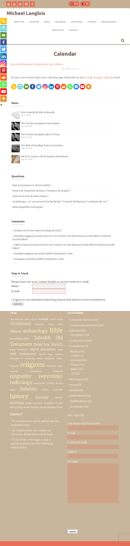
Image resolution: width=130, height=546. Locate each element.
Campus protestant (34, 403)
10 (63, 68)
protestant (58, 389)
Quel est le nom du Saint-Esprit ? (30, 196)
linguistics (51, 407)
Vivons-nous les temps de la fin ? (44, 230)
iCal (86, 77)
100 (69, 68)
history (19, 396)
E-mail (16, 291)
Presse (74, 384)
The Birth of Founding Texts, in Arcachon (42, 145)
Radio (74, 369)
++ (76, 69)
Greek (26, 407)
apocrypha (16, 407)
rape (12, 319)
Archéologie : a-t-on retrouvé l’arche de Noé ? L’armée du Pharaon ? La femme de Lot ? (60, 201)
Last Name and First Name (83, 423)
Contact (73, 30)
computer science (44, 383)
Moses (40, 358)
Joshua (45, 389)
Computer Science (81, 319)
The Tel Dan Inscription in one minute (40, 123)
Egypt (12, 389)
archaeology (35, 331)
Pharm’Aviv (23, 349)
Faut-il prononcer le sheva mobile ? (31, 185)
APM (60, 324)
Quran (34, 319)
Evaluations (77, 346)
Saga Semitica (55, 354)
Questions (58, 30)
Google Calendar (103, 77)
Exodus (59, 383)
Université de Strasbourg (22, 358)
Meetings (76, 379)
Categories (76, 22)
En (74, 3)
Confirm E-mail (77, 442)
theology (41, 397)
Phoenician (58, 371)
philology (17, 403)
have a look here (42, 434)
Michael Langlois (26, 13)
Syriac (51, 324)
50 (65, 68)
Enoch (60, 407)
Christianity (20, 323)
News (47, 22)
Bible (56, 330)
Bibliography (108, 22)
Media (73, 351)
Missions (34, 22)
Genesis (42, 354)
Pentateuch (51, 366)
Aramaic (43, 319)
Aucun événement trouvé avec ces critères (37, 64)
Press (74, 364)
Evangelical (49, 403)
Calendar (60, 22)
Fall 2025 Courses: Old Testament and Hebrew (44, 156)
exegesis (49, 358)
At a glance (78, 334)
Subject (72, 451)
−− (56, 69)
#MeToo (59, 397)
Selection (75, 330)
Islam (60, 366)
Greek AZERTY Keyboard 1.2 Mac (55, 253)
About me (19, 22)
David (52, 319)
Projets (74, 390)
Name (15, 286)
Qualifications (78, 401)
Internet (76, 360)
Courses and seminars (83, 325)
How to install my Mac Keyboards (38, 112)
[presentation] (80, 515)
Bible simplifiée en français (27, 207)
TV (73, 373)
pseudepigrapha (19, 338)
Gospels (14, 365)
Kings (60, 349)
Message (72, 461)
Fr (85, 3)
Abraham (34, 407)
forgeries (14, 371)
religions (32, 364)
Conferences (78, 340)
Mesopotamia (35, 371)
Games (75, 355)
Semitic (59, 358)
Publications (77, 395)
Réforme (19, 319)
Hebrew (15, 331)
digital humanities (43, 349)
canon (27, 319)
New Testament (23, 354)
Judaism (28, 388)
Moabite (59, 403)
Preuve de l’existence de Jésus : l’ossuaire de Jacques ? (41, 190)
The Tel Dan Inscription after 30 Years (40, 134)
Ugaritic (43, 407)
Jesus (13, 349)
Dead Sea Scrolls (48, 344)
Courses (91, 22)
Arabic (60, 319)
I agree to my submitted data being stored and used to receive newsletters (58, 299)
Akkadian (39, 324)
